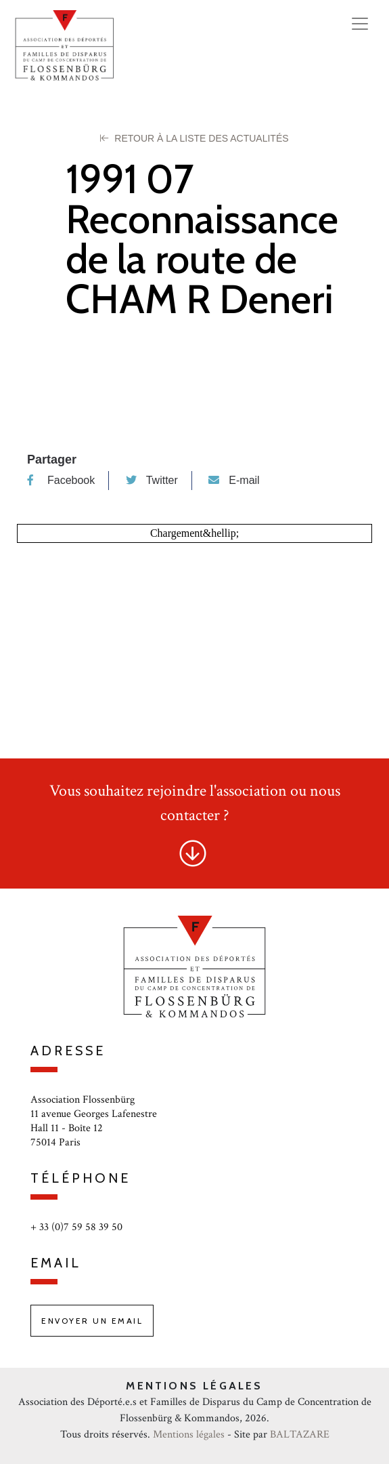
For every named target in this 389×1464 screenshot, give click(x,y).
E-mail (233, 480)
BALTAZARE (299, 1434)
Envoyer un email (92, 1321)
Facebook (61, 480)
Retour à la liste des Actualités (194, 138)
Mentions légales (189, 1434)
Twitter (152, 480)
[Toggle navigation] (360, 23)
